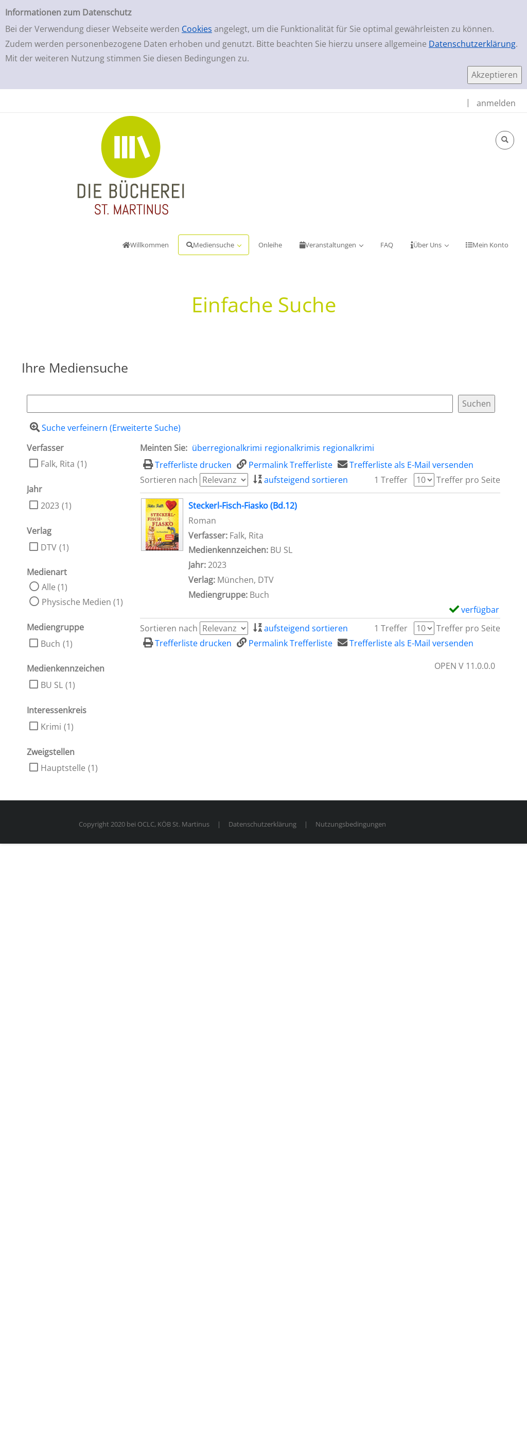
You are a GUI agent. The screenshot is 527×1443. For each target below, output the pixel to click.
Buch (50, 643)
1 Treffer (391, 479)
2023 (50, 505)
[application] (213, 244)
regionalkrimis (292, 448)
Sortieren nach (169, 479)
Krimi (51, 726)
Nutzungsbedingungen (350, 824)
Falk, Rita (58, 463)
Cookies (197, 29)
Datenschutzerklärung (472, 43)
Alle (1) (54, 587)
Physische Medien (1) (82, 602)
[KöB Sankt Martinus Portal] (100, 164)
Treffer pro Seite (468, 479)
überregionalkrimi (227, 448)
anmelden (496, 103)
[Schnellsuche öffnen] (505, 140)
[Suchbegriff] (240, 404)
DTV (49, 547)
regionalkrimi (348, 448)
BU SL (52, 685)
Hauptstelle (63, 768)
